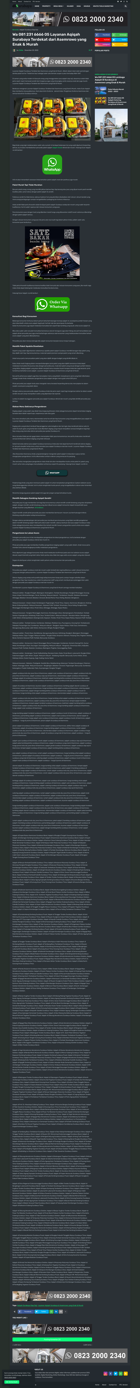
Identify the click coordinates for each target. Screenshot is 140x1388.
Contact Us (27, 1)
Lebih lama (87, 1345)
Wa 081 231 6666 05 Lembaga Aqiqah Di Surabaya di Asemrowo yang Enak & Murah (110, 80)
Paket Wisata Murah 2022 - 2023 (116, 90)
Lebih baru (17, 1345)
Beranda (15, 30)
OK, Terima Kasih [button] (12, 1382)
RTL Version (36, 1)
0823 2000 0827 (10, 1378)
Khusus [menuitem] (87, 6)
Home (14, 1)
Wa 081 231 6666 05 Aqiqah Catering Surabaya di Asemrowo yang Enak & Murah (117, 101)
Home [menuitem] (37, 6)
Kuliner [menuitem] (70, 6)
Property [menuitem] (46, 6)
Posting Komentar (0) (52, 1339)
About (20, 1)
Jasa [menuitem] (79, 6)
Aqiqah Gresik (57, 148)
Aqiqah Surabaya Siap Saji (29, 30)
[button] (126, 6)
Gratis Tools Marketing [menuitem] (103, 6)
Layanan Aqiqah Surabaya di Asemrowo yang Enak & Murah (60, 1305)
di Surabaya (39, 508)
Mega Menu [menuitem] (58, 6)
